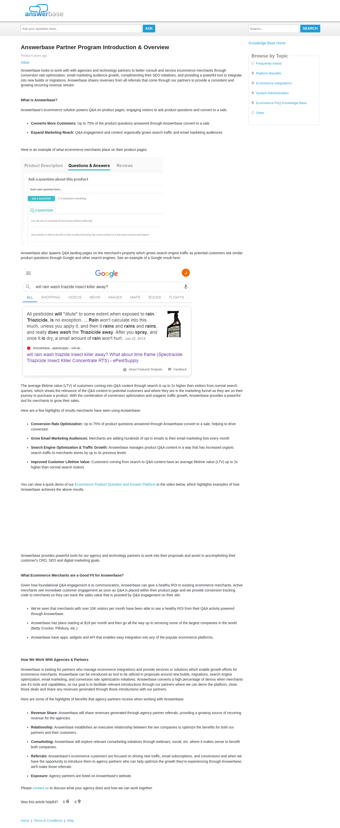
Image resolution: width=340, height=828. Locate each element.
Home (25, 820)
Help (70, 820)
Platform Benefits (268, 73)
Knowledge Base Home (267, 43)
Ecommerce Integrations (274, 83)
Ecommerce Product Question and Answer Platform (115, 484)
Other (25, 63)
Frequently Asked (268, 63)
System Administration (272, 93)
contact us (41, 788)
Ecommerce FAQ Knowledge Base (281, 103)
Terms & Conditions (48, 820)
